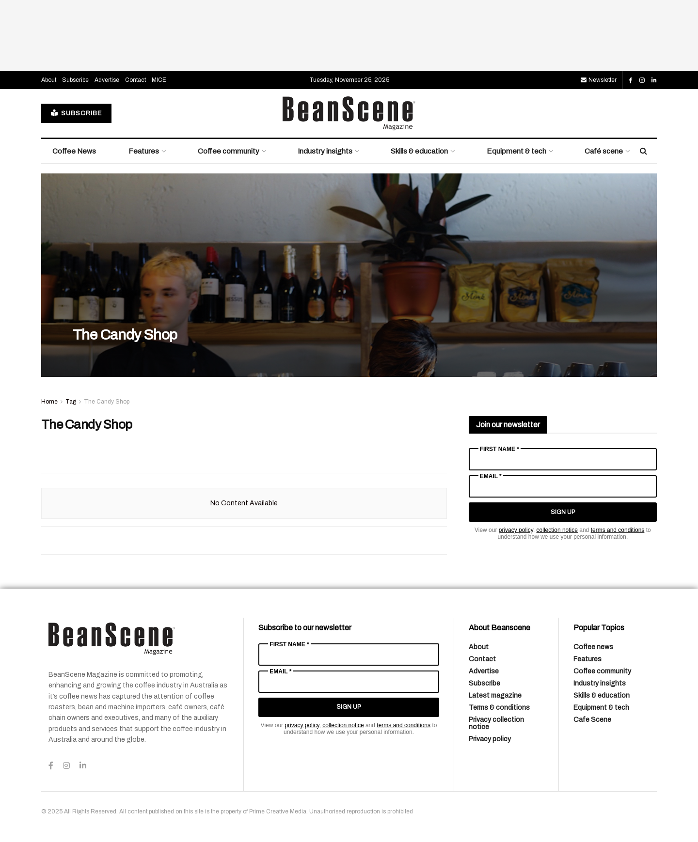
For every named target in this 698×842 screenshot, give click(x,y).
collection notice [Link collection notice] (557, 530)
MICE (159, 80)
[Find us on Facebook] (631, 80)
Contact (135, 80)
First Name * (499, 449)
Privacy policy (490, 739)
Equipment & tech (516, 151)
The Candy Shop (125, 335)
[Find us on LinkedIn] (654, 80)
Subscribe (75, 80)
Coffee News (74, 151)
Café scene (604, 151)
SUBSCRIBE (76, 113)
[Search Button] (643, 151)
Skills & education (419, 151)
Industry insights (325, 151)
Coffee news (593, 647)
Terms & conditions (499, 707)
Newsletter (599, 80)
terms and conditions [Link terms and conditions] (618, 530)
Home (49, 401)
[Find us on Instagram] (642, 80)
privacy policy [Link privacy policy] (516, 530)
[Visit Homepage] (349, 113)
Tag (70, 401)
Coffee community (228, 151)
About (48, 80)
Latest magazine (495, 695)
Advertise (107, 80)
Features (143, 151)
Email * (491, 476)
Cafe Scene (592, 719)
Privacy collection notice (496, 723)
